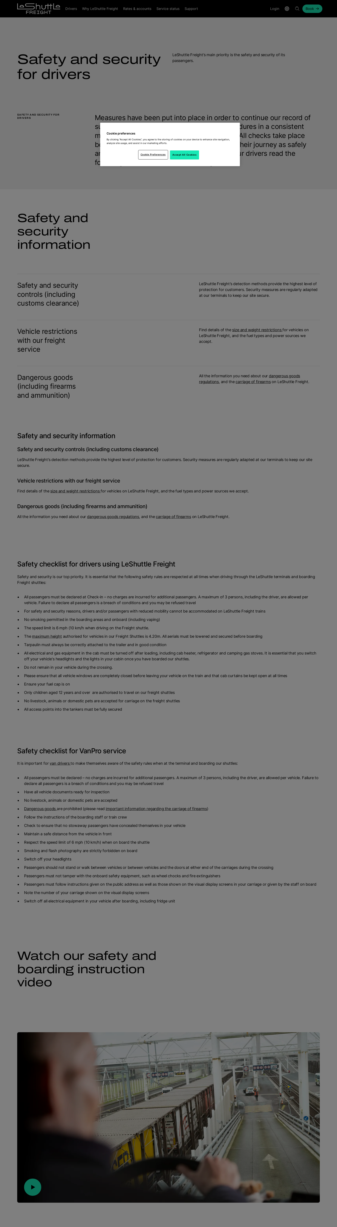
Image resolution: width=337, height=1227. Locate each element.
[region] (170, 144)
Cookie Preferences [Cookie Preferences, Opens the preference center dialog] (153, 154)
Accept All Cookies (184, 154)
